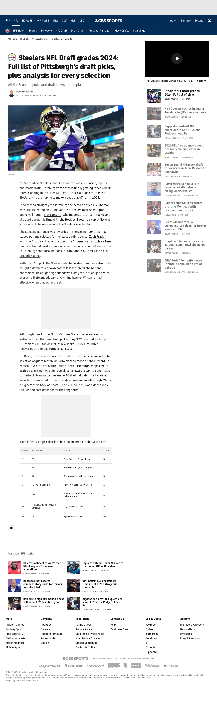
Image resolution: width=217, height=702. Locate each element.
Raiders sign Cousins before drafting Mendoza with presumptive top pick (183, 206)
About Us (46, 624)
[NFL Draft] (61, 30)
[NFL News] (19, 30)
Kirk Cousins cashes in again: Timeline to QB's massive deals (185, 110)
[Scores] (33, 30)
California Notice (86, 647)
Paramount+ (48, 638)
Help (113, 624)
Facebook (151, 638)
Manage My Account (192, 624)
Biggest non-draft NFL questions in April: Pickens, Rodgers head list (102, 602)
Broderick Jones (30, 256)
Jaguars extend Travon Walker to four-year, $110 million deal (102, 564)
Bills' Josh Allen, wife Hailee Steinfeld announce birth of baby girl (183, 263)
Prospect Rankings (40, 39)
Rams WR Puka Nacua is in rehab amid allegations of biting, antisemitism (182, 187)
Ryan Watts (42, 375)
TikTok (149, 629)
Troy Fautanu (52, 215)
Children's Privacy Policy (90, 634)
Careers (45, 629)
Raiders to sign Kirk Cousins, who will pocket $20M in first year (43, 600)
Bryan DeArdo (26, 91)
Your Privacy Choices (88, 638)
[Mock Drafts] (122, 30)
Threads (150, 647)
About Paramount (51, 634)
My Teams (186, 634)
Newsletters (187, 629)
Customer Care (119, 629)
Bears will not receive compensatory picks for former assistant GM (42, 584)
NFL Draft (24, 39)
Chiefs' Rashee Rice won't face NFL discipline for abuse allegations (42, 566)
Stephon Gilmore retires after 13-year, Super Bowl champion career (185, 244)
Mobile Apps (13, 647)
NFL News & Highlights (62, 39)
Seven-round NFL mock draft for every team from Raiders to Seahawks (185, 168)
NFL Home (12, 39)
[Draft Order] (78, 30)
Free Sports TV (14, 634)
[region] (177, 59)
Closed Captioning (86, 643)
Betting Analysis (15, 638)
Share (200, 80)
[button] (151, 30)
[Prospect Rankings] (100, 30)
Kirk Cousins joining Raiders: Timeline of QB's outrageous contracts (99, 584)
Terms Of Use (84, 624)
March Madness (15, 643)
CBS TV (45, 643)
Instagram (151, 634)
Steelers (45, 183)
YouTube (150, 624)
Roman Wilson (95, 263)
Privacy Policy (84, 629)
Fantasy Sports (15, 629)
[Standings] (139, 30)
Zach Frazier (97, 236)
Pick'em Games (15, 624)
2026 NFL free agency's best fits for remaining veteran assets (184, 149)
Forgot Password (190, 638)
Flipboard (151, 652)
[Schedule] (46, 30)
